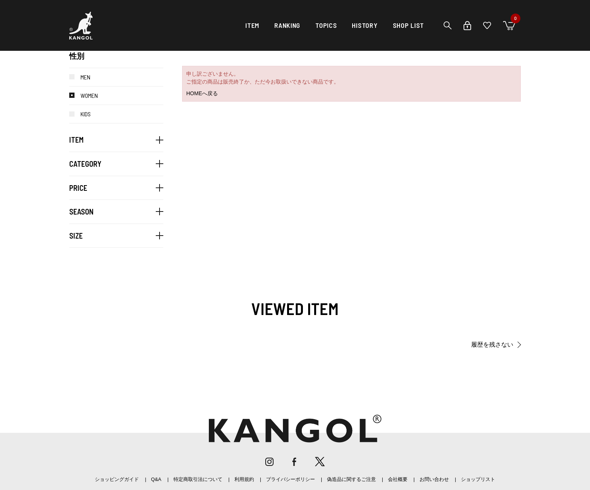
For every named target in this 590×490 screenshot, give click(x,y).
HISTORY (364, 25)
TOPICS (326, 25)
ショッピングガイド (117, 479)
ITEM (252, 25)
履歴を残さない (492, 344)
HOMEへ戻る (202, 93)
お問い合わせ (434, 479)
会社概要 (398, 479)
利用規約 (244, 479)
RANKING (287, 25)
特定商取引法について (197, 479)
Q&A (156, 479)
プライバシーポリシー (290, 479)
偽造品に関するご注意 (351, 479)
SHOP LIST (408, 25)
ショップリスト (478, 479)
